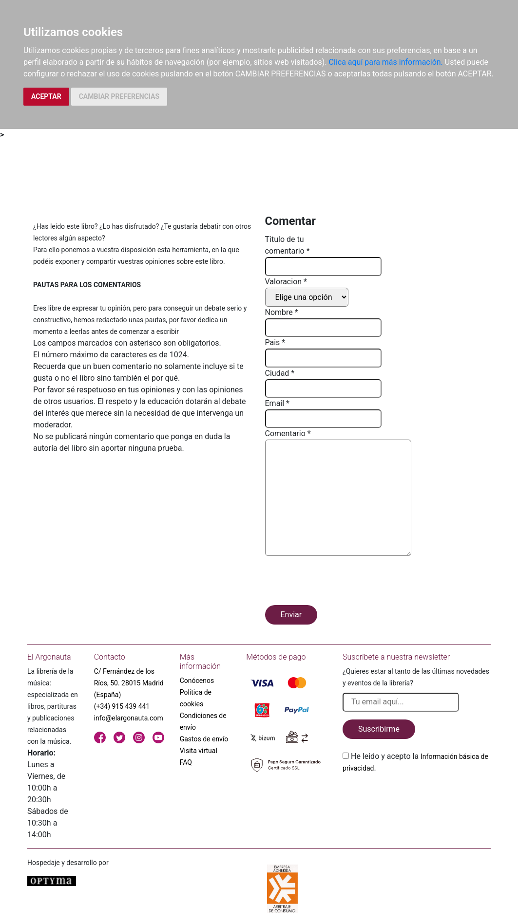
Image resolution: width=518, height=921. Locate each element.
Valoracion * (286, 281)
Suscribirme (379, 729)
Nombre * (281, 312)
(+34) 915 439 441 (122, 706)
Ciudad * (280, 373)
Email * (277, 403)
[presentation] (339, 582)
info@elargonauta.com (128, 718)
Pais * (275, 342)
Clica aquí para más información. (386, 62)
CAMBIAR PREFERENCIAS (119, 96)
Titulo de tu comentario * (287, 245)
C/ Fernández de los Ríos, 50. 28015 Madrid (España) (129, 683)
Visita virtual (198, 751)
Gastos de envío (204, 739)
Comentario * (288, 433)
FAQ (186, 762)
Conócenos (197, 680)
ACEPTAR (46, 96)
